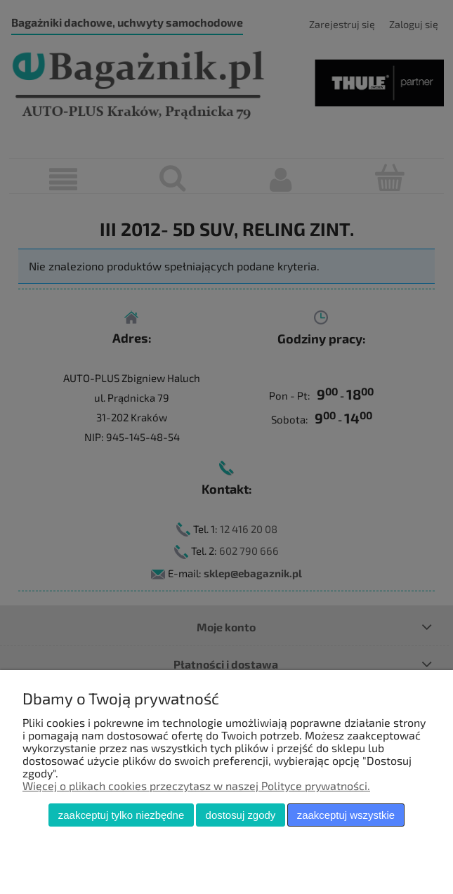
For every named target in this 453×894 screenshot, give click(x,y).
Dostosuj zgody (241, 815)
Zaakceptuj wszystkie (346, 815)
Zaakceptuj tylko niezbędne (121, 815)
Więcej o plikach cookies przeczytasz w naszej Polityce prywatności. (196, 785)
